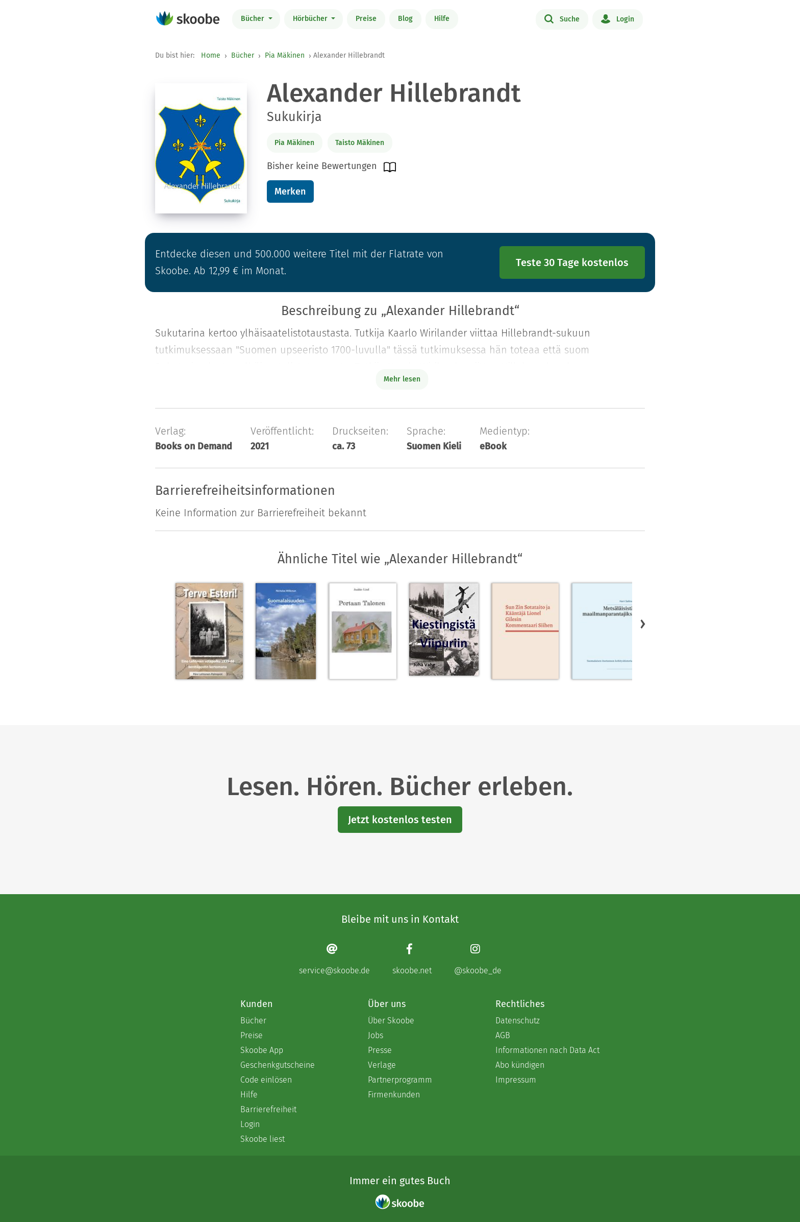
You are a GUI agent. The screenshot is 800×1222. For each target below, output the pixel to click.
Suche (562, 18)
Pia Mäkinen (285, 55)
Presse (380, 1050)
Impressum (515, 1080)
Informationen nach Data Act (547, 1050)
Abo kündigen (519, 1065)
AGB (502, 1035)
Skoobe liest (262, 1139)
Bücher (253, 18)
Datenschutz (517, 1020)
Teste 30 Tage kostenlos (572, 262)
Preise (366, 18)
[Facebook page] (412, 959)
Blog (405, 18)
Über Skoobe (391, 1020)
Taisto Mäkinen (359, 142)
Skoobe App (261, 1050)
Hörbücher (311, 18)
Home (210, 55)
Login (617, 18)
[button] (642, 623)
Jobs (375, 1035)
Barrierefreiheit (268, 1109)
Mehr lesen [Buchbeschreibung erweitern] (402, 379)
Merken (290, 191)
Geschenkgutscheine (277, 1065)
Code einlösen (266, 1080)
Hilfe (441, 18)
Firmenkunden (394, 1094)
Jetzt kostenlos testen (400, 819)
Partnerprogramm (400, 1080)
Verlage (382, 1065)
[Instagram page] (478, 959)
